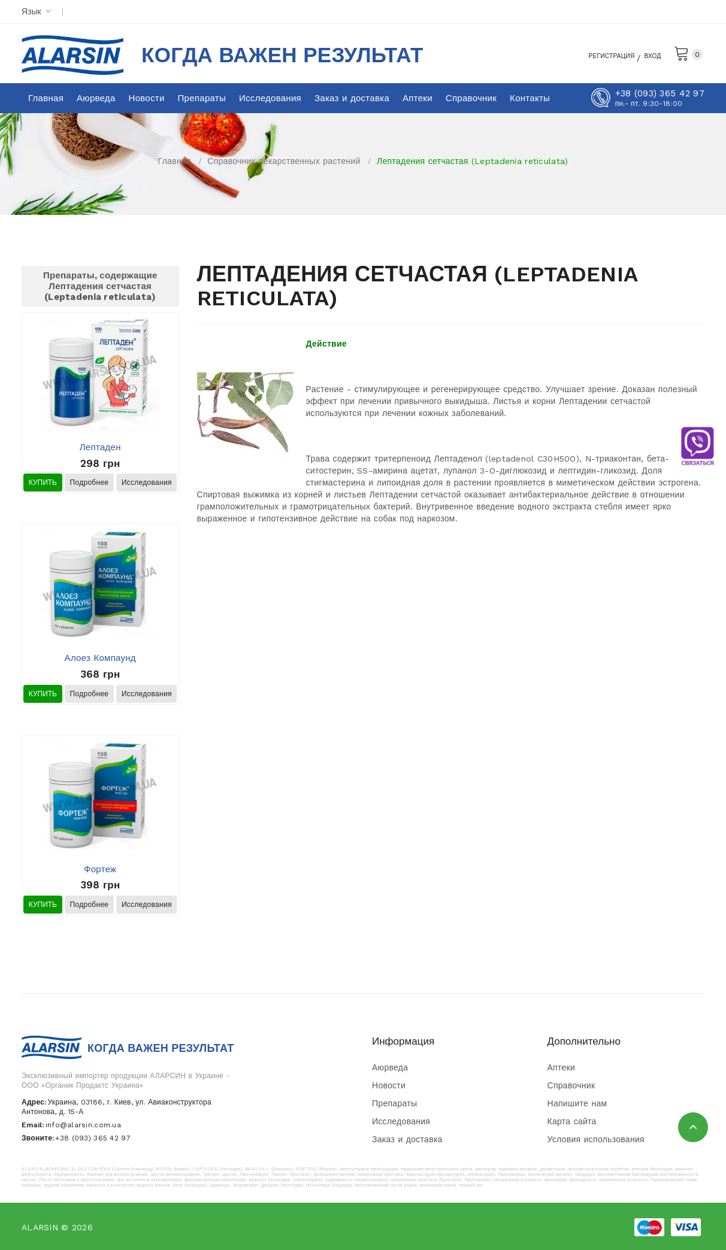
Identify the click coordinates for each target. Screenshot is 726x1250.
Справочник (571, 1085)
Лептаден (100, 447)
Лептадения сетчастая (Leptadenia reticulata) (472, 161)
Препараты (394, 1103)
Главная (174, 161)
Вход (650, 55)
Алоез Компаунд (100, 658)
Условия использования (596, 1139)
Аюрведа (390, 1067)
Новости (389, 1085)
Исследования (147, 482)
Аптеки (561, 1067)
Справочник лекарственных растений (283, 161)
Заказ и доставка (407, 1139)
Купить (43, 482)
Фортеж (100, 869)
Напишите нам (577, 1103)
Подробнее (89, 482)
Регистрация (596, 55)
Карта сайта (572, 1121)
